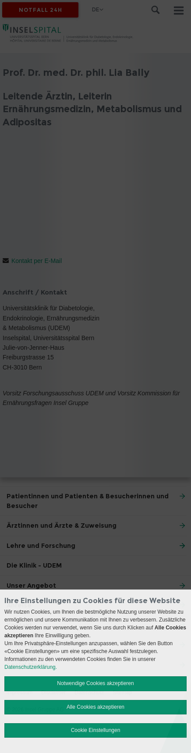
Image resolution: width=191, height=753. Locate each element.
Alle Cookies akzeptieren (95, 707)
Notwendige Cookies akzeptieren (95, 683)
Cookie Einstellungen (95, 730)
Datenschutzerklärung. (30, 667)
